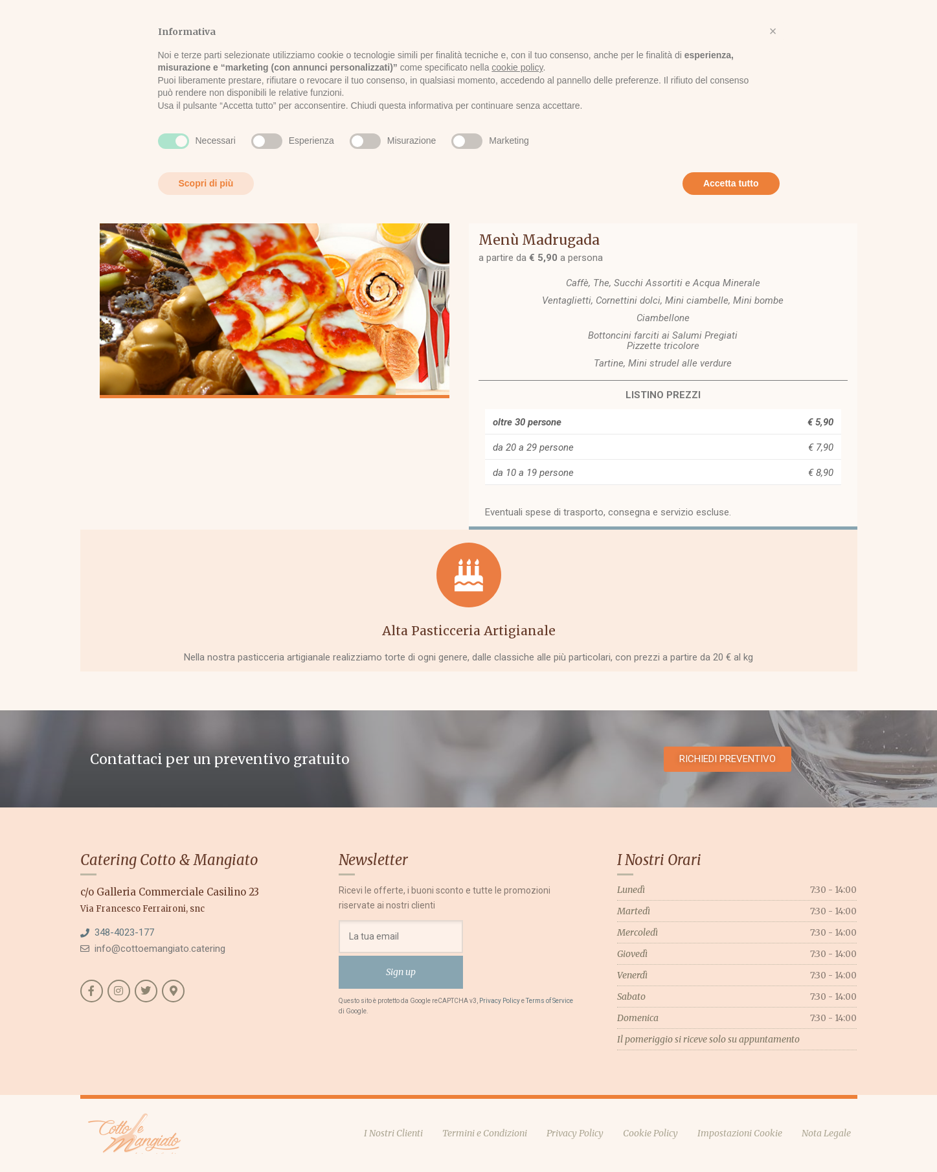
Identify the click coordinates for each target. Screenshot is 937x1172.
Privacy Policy (499, 1000)
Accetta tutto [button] (731, 183)
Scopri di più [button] (206, 183)
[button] (773, 31)
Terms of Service (549, 1000)
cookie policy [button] (517, 67)
